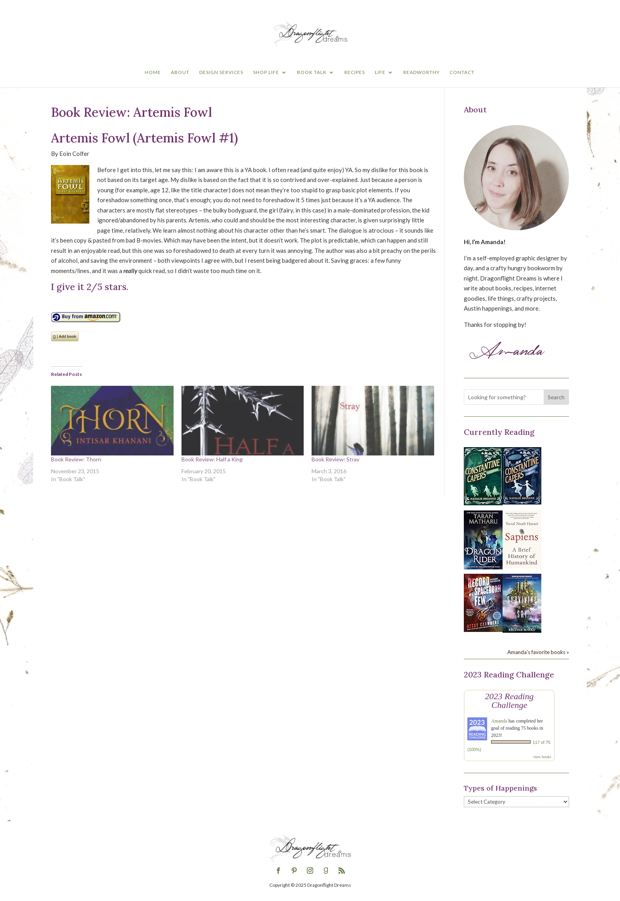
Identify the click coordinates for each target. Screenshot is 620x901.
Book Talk (312, 72)
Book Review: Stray (335, 459)
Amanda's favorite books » (538, 652)
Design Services (221, 72)
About (180, 72)
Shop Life (266, 72)
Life (380, 72)
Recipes (354, 72)
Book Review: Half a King (212, 459)
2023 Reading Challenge (509, 700)
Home (153, 72)
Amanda (499, 721)
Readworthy (421, 72)
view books (542, 757)
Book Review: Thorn (76, 459)
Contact (462, 72)
